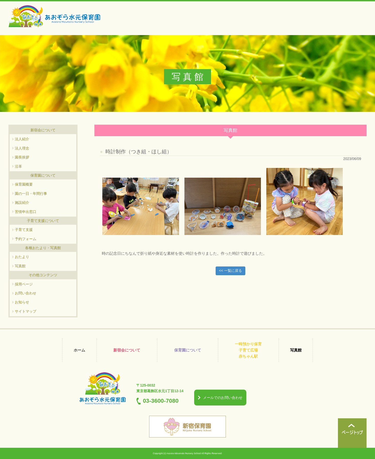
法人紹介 (22, 139)
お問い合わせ (25, 293)
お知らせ (22, 302)
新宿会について (126, 350)
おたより (22, 257)
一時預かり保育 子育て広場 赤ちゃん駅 (248, 350)
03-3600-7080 (160, 401)
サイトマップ (25, 311)
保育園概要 (24, 184)
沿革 (18, 166)
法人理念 (22, 148)
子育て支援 (24, 230)
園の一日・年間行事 (31, 193)
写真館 (20, 266)
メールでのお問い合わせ (222, 398)
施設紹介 (22, 202)
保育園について (187, 350)
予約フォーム (25, 239)
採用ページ (24, 284)
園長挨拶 (22, 157)
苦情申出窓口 (25, 212)
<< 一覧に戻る (230, 271)
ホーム (79, 350)
